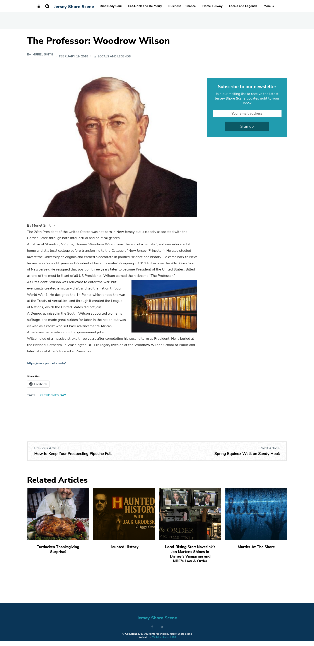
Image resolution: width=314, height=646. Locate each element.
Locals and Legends (117, 56)
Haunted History (124, 547)
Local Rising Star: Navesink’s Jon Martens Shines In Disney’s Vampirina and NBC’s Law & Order (190, 556)
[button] (47, 6)
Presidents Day (52, 395)
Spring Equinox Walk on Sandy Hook (247, 453)
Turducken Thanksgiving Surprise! (58, 549)
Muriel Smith (43, 54)
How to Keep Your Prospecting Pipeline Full (72, 453)
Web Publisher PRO (164, 641)
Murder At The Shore (256, 547)
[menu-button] (38, 6)
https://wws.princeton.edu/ (48, 363)
